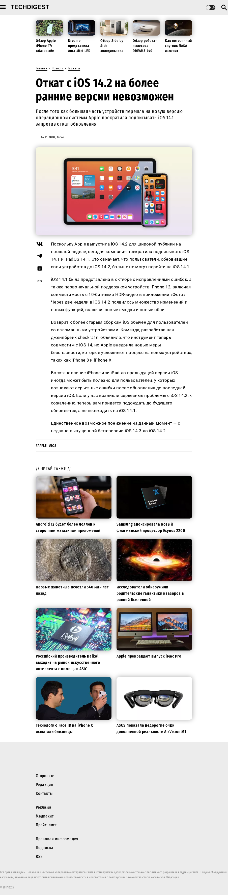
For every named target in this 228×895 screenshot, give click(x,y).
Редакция (44, 784)
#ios (52, 446)
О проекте (45, 775)
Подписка (44, 847)
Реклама (43, 807)
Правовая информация (57, 839)
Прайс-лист (46, 825)
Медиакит (44, 816)
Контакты (44, 793)
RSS (39, 856)
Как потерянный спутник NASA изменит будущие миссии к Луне (178, 50)
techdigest (30, 7)
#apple (41, 446)
